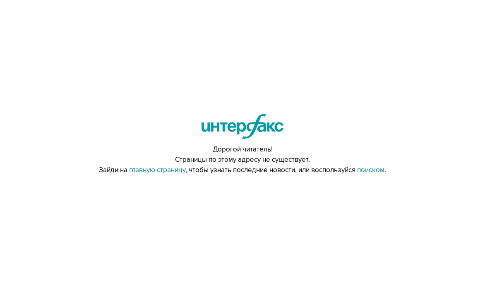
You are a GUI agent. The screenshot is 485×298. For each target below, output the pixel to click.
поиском (370, 170)
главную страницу (157, 170)
